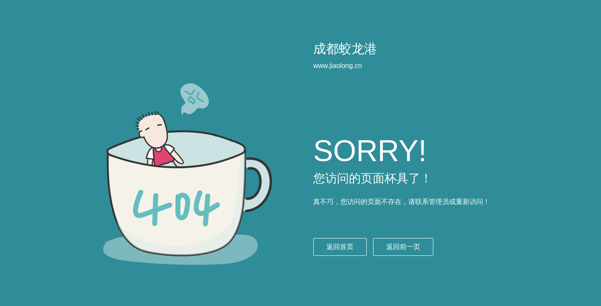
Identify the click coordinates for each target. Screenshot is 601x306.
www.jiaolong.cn (337, 65)
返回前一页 (403, 246)
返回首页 (340, 246)
